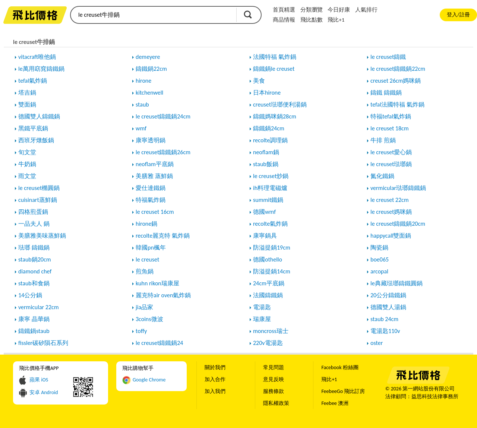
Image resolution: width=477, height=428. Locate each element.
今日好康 (339, 9)
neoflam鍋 (266, 152)
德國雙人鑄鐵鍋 (39, 116)
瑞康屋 (262, 319)
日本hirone (267, 92)
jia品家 (144, 307)
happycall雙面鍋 (390, 235)
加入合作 (215, 379)
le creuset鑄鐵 (388, 56)
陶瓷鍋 (379, 247)
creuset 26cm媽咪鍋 (395, 80)
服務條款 (273, 391)
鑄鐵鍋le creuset (273, 68)
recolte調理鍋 (270, 140)
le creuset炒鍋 (270, 176)
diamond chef (34, 271)
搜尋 (247, 14)
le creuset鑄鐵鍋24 (159, 342)
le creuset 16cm (155, 211)
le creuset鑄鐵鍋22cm (397, 68)
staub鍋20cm (34, 259)
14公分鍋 (30, 295)
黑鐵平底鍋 (33, 128)
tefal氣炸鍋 (32, 80)
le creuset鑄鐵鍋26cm (163, 152)
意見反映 (273, 379)
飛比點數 (311, 19)
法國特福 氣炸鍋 (274, 56)
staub (142, 104)
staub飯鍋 (265, 164)
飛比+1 (336, 19)
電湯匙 (262, 307)
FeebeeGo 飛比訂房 (343, 391)
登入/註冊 (458, 15)
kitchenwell (149, 92)
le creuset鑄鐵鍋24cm (163, 116)
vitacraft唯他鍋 (37, 56)
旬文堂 (27, 152)
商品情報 (284, 19)
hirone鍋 (146, 223)
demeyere (148, 56)
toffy (141, 331)
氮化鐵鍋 (382, 176)
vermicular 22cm (38, 307)
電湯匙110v (385, 331)
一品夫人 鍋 (34, 223)
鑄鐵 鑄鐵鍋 (386, 92)
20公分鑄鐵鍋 (388, 295)
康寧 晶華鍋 (34, 319)
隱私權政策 (276, 403)
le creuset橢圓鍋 (39, 187)
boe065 (379, 259)
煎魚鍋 (145, 271)
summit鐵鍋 (268, 199)
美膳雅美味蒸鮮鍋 (42, 235)
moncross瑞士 (270, 331)
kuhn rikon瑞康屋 (157, 283)
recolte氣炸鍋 (270, 223)
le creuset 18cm (389, 128)
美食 (259, 80)
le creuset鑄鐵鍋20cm (397, 223)
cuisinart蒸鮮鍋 (37, 199)
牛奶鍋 (27, 164)
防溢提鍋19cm (271, 247)
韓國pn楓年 (151, 247)
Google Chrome (149, 380)
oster (376, 342)
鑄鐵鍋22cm (151, 68)
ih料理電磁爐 (270, 187)
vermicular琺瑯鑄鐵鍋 (398, 187)
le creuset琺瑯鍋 (391, 164)
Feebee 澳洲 (334, 403)
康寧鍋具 (265, 235)
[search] (153, 15)
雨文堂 (27, 176)
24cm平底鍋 (268, 283)
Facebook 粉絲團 (339, 367)
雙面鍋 (27, 104)
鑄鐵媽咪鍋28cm (274, 116)
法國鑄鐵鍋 (268, 295)
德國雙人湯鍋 (388, 307)
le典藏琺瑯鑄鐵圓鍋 (396, 283)
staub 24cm (384, 319)
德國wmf (264, 211)
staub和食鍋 (34, 283)
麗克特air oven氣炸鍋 (163, 295)
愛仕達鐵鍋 (150, 187)
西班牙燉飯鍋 (36, 140)
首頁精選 (284, 9)
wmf (141, 128)
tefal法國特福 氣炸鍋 (397, 104)
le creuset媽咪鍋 (391, 211)
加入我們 (215, 391)
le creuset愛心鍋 (391, 152)
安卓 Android (43, 392)
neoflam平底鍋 (155, 164)
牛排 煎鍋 (383, 140)
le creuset (147, 259)
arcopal (379, 271)
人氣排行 (366, 9)
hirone (143, 80)
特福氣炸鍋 (150, 199)
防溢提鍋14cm (271, 271)
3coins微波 (149, 319)
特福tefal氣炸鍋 (390, 116)
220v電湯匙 (268, 342)
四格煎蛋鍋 (33, 211)
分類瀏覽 (311, 9)
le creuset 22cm (389, 199)
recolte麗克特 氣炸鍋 (163, 235)
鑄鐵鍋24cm (268, 128)
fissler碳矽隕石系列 (43, 342)
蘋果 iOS (38, 380)
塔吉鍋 (27, 92)
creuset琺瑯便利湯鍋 (280, 104)
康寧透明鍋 (150, 140)
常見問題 (273, 367)
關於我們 (215, 367)
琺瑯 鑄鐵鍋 (34, 247)
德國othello (267, 259)
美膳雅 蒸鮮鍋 (154, 176)
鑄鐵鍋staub (34, 331)
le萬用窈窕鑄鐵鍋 (41, 68)
